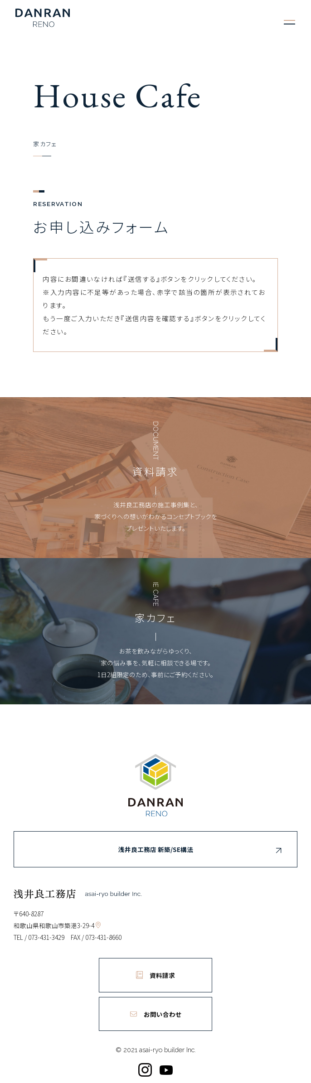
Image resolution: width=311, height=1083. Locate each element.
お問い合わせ (155, 1014)
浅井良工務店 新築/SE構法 (201, 850)
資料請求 (155, 975)
